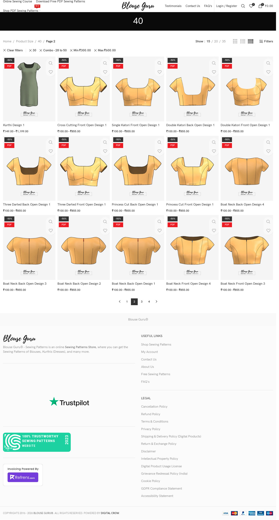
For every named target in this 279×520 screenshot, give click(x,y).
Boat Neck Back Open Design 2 (79, 283)
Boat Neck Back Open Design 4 (244, 205)
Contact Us (148, 358)
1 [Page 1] (127, 300)
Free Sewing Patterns (155, 372)
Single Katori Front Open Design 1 (136, 127)
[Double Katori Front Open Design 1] (247, 91)
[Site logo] (138, 8)
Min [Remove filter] (82, 54)
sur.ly (8, 446)
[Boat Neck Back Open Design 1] (138, 248)
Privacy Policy (150, 427)
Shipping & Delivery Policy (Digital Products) (171, 435)
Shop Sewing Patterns (156, 343)
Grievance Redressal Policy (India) (164, 472)
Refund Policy (150, 412)
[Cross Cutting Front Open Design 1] (83, 91)
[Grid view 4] (242, 46)
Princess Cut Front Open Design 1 (191, 205)
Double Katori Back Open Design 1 (191, 127)
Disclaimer (148, 450)
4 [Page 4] (149, 300)
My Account (149, 350)
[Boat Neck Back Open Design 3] (28, 248)
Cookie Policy (150, 479)
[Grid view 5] (250, 46)
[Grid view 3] (235, 46)
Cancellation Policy (154, 405)
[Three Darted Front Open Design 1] (83, 169)
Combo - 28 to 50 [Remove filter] (55, 54)
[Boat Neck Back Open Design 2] (83, 248)
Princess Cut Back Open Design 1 (136, 205)
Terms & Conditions (154, 420)
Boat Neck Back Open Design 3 (24, 283)
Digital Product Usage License (161, 464)
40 (39, 45)
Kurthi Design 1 (14, 127)
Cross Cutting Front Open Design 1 (82, 127)
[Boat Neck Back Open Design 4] (247, 169)
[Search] (243, 8)
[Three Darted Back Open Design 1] (28, 169)
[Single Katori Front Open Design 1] (138, 91)
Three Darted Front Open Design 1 (82, 205)
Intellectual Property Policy (159, 457)
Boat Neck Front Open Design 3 (244, 283)
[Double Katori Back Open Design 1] (192, 91)
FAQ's (145, 380)
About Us (147, 365)
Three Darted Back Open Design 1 (26, 205)
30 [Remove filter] (34, 54)
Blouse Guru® (138, 318)
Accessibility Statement (157, 494)
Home (7, 45)
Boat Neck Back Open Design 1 (134, 283)
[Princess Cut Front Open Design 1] (192, 169)
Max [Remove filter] (107, 54)
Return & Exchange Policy (158, 442)
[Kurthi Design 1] (28, 91)
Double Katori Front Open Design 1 (247, 127)
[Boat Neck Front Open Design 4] (192, 248)
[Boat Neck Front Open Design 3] (247, 248)
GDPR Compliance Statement (161, 487)
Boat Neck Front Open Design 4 (189, 283)
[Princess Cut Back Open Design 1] (138, 169)
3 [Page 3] (141, 300)
